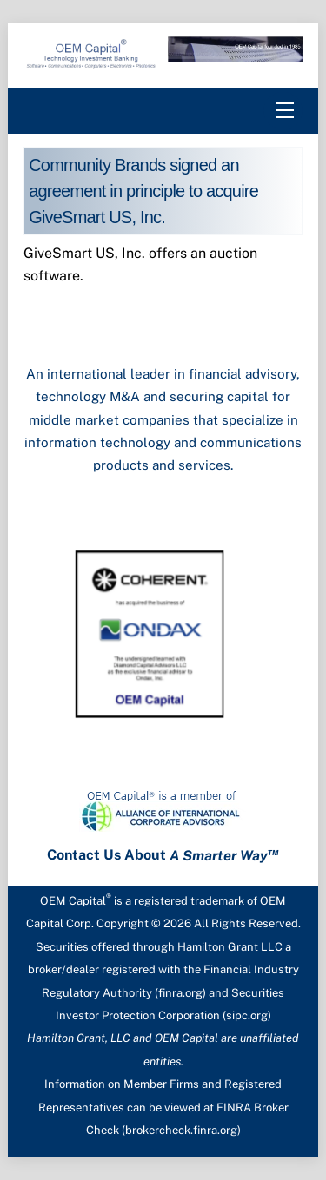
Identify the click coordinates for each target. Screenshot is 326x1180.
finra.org (180, 992)
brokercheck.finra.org (181, 1130)
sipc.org (247, 1015)
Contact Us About (163, 855)
